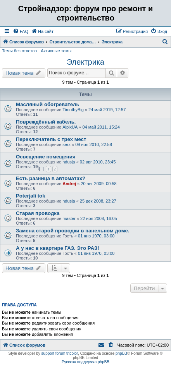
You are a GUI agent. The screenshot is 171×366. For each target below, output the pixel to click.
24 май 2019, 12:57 (107, 109)
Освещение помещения (46, 157)
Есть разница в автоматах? (50, 178)
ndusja (68, 162)
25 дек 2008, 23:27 (98, 201)
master (69, 218)
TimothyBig (73, 109)
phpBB (121, 353)
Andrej (69, 183)
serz (66, 144)
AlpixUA (70, 127)
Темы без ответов (19, 50)
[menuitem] (20, 31)
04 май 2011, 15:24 (101, 127)
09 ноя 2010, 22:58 (93, 144)
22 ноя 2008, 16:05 (98, 218)
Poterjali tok (30, 196)
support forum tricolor (59, 353)
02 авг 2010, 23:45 (98, 162)
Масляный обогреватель (47, 104)
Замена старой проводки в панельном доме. (72, 231)
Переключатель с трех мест (51, 139)
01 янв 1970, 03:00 (96, 236)
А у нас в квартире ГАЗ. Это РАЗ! (57, 248)
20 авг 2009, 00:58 (98, 183)
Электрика (85, 62)
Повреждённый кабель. (46, 122)
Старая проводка (37, 213)
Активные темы (56, 50)
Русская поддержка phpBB (85, 362)
